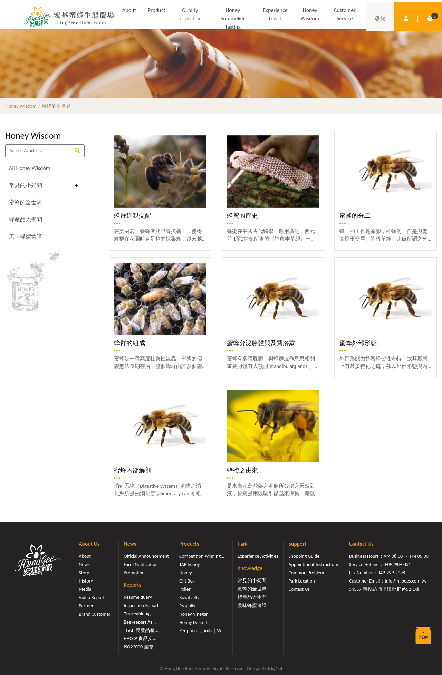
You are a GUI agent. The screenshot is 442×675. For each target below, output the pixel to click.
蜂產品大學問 (25, 219)
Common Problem (306, 573)
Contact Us (299, 589)
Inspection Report (141, 605)
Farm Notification (141, 564)
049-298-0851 (397, 564)
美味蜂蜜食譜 (25, 236)
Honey (185, 573)
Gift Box (187, 581)
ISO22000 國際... (140, 647)
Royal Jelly (189, 597)
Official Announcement (146, 556)
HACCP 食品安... (140, 639)
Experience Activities (258, 556)
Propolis (187, 606)
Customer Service (345, 14)
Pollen (185, 589)
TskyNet (275, 669)
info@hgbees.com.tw (405, 581)
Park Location (301, 581)
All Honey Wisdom (29, 168)
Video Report (92, 597)
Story (84, 573)
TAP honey (189, 564)
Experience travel (275, 14)
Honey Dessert (193, 622)
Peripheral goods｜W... (201, 631)
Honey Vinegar (193, 614)
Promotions (135, 573)
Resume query (138, 597)
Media (85, 589)
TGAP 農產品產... (141, 630)
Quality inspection (189, 14)
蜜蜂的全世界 (56, 106)
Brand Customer (94, 614)
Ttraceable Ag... (139, 614)
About (129, 10)
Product (156, 10)
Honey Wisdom (310, 14)
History (86, 581)
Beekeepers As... (140, 622)
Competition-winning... (201, 556)
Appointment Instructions (313, 564)
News (84, 564)
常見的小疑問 (25, 185)
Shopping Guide (303, 556)
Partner (86, 606)
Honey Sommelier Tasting (233, 18)
